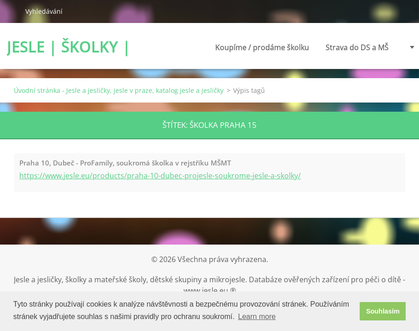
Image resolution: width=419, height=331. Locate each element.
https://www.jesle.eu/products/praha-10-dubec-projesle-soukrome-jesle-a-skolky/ (160, 176)
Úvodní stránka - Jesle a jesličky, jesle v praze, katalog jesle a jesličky (119, 90)
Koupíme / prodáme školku (262, 49)
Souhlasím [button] (383, 311)
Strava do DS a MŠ (357, 47)
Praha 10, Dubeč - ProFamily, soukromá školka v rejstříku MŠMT (125, 162)
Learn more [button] (257, 316)
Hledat (12, 11)
